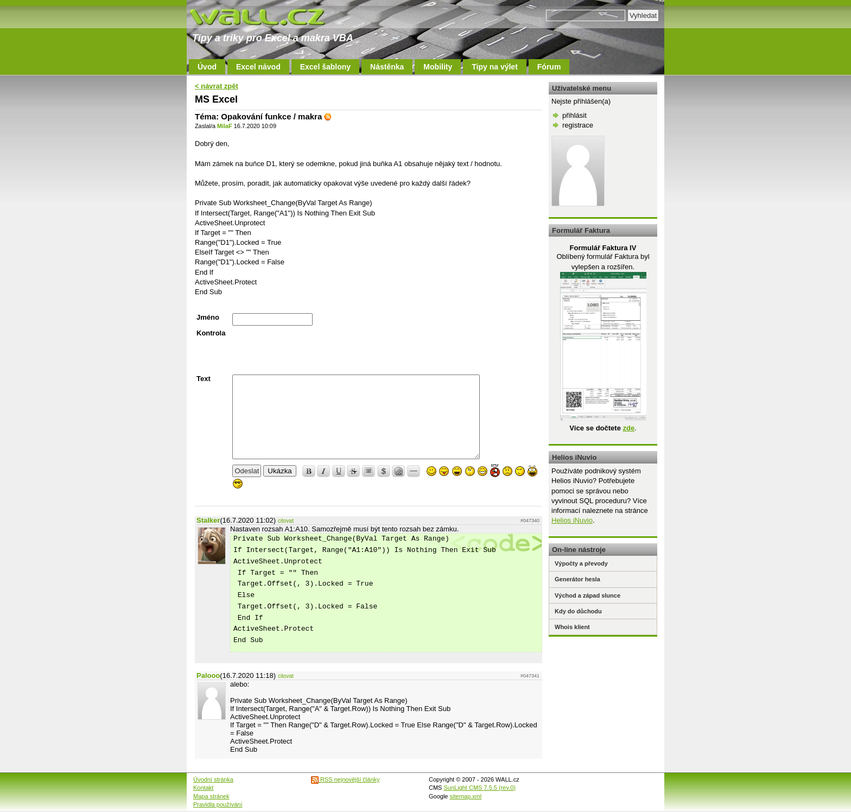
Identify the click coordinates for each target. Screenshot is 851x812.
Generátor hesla (577, 579)
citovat (286, 521)
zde (628, 428)
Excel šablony (325, 66)
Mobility (437, 66)
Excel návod (258, 66)
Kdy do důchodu (578, 611)
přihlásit (574, 115)
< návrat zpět (216, 86)
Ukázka (279, 471)
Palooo (208, 675)
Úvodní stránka (213, 779)
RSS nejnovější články (345, 779)
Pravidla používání (218, 804)
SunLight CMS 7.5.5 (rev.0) (480, 787)
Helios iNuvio (572, 520)
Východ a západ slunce (587, 595)
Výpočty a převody (581, 563)
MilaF (224, 126)
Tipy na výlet (495, 66)
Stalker (208, 520)
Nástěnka (387, 66)
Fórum (549, 66)
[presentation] (314, 350)
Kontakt (203, 787)
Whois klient (572, 627)
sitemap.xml (466, 796)
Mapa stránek (211, 796)
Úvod (207, 66)
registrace (577, 125)
